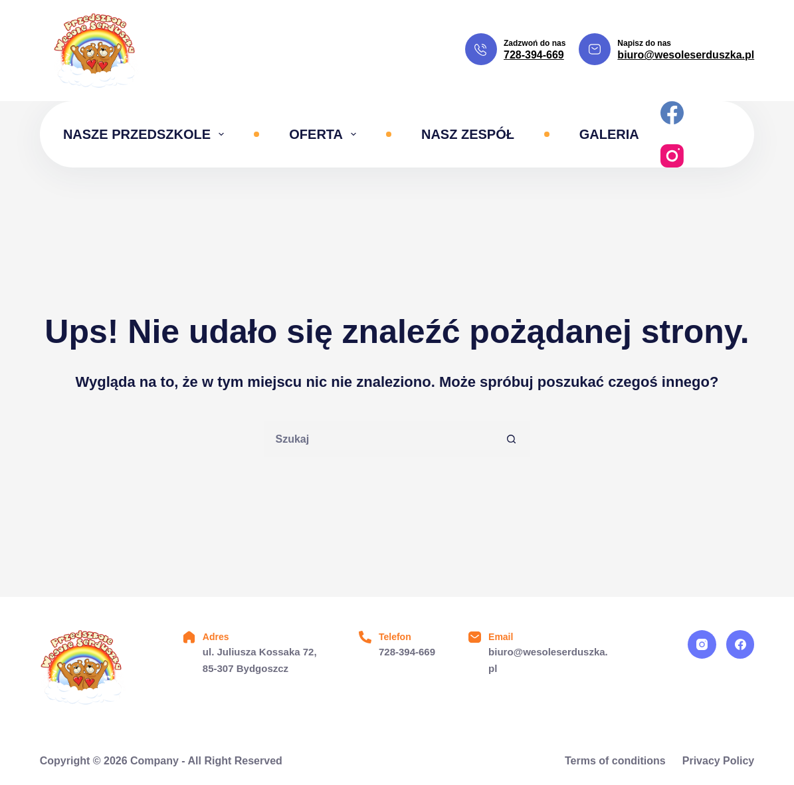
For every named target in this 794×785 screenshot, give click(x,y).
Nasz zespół (467, 134)
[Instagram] (672, 156)
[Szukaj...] (379, 439)
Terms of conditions (615, 760)
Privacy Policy (718, 760)
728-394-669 (534, 54)
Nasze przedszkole (146, 134)
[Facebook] (672, 112)
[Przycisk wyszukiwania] (512, 439)
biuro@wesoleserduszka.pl (685, 54)
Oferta (325, 134)
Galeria (609, 134)
